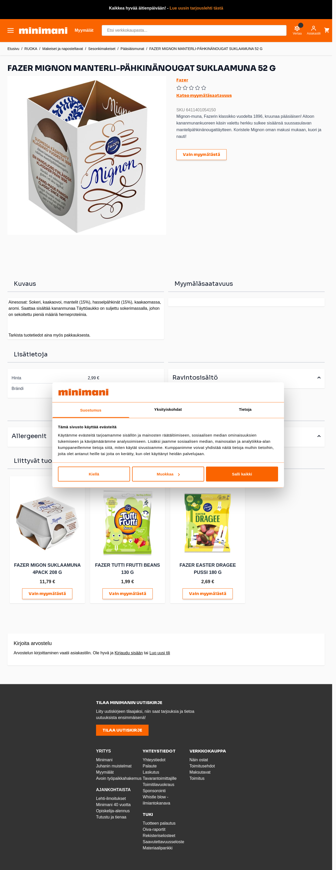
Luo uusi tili (159, 652)
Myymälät (105, 771)
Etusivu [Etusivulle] (13, 49)
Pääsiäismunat (132, 49)
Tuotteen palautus (160, 822)
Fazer (182, 80)
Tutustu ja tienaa (111, 816)
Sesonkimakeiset (101, 49)
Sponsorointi (154, 790)
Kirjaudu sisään (129, 652)
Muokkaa (168, 474)
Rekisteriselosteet (159, 835)
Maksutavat (200, 771)
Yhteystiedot (154, 759)
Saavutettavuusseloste (163, 841)
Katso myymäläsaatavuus (204, 95)
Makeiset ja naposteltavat (62, 49)
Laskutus (151, 771)
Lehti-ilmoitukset (111, 798)
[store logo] (43, 30)
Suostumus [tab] (90, 410)
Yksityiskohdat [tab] (168, 409)
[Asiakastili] (314, 30)
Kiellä (94, 474)
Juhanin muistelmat (114, 765)
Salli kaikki (242, 474)
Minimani (104, 759)
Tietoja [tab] (245, 409)
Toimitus (197, 777)
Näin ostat (198, 759)
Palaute (150, 765)
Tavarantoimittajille (160, 777)
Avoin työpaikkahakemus (119, 777)
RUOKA (30, 49)
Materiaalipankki (158, 847)
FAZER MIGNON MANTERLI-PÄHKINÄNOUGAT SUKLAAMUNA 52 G (206, 49)
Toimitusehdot (202, 765)
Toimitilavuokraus (158, 784)
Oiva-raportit (154, 828)
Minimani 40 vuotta (113, 804)
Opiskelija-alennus (113, 810)
